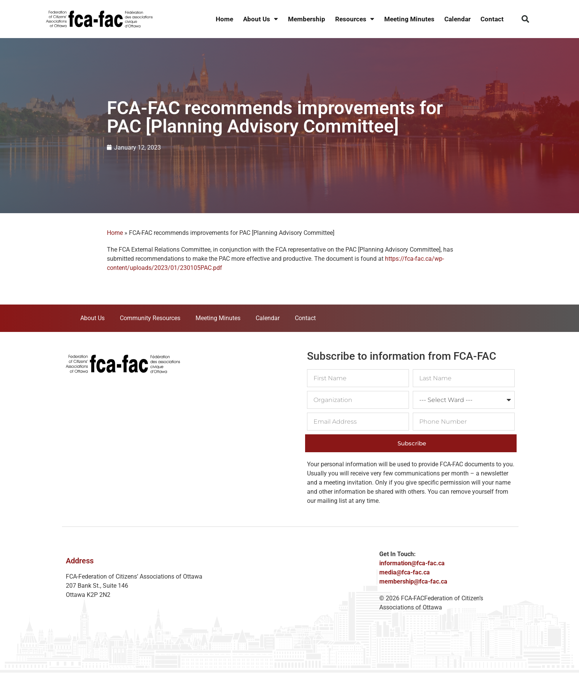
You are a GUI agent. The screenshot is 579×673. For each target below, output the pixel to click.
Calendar (457, 19)
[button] (525, 19)
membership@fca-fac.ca (413, 581)
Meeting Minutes (409, 19)
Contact (492, 19)
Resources (354, 19)
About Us (260, 19)
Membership (306, 19)
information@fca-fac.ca (412, 563)
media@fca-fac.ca (404, 572)
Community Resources (150, 318)
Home (224, 19)
